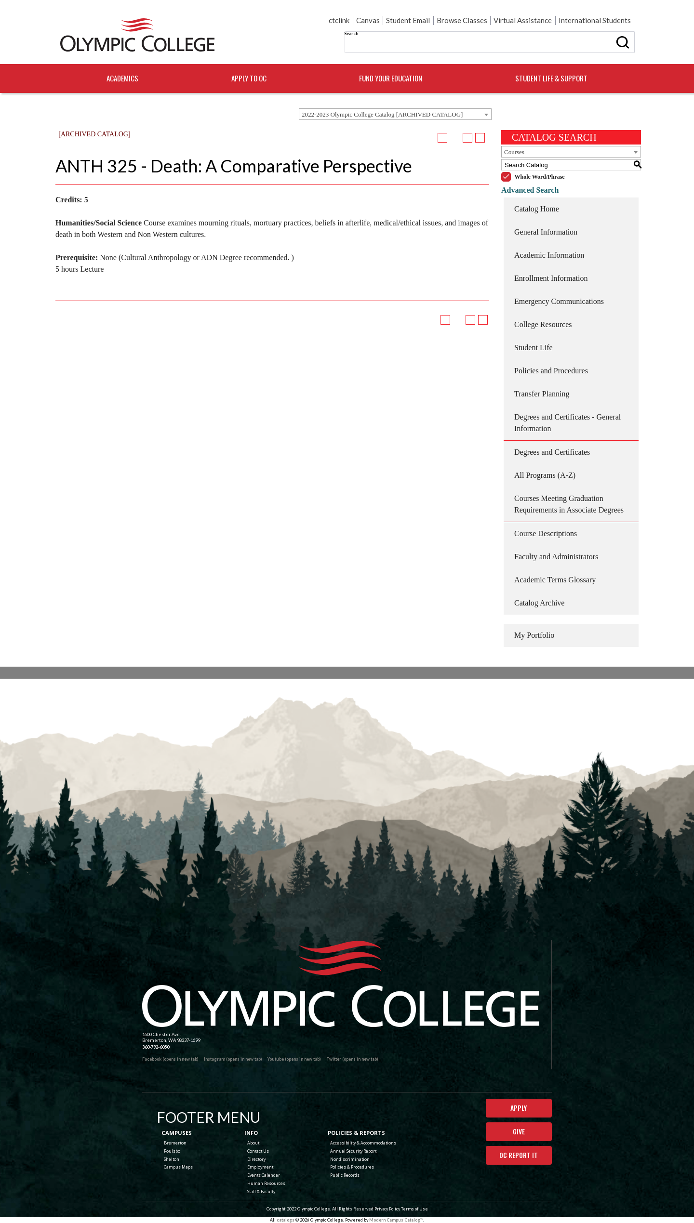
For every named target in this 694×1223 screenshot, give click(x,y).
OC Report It (518, 1155)
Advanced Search (530, 190)
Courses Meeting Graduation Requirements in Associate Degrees (569, 504)
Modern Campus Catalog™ (396, 1220)
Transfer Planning (542, 394)
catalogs (285, 1220)
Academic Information (549, 255)
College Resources (543, 324)
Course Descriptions (545, 533)
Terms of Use (414, 1208)
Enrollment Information (550, 278)
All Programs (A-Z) (544, 475)
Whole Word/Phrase (540, 176)
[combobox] (395, 114)
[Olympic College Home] (340, 984)
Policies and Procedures (551, 371)
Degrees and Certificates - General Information (567, 423)
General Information (545, 232)
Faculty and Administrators (556, 556)
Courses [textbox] (514, 152)
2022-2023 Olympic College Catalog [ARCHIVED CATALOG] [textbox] (382, 114)
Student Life (533, 347)
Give (519, 1131)
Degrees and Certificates (552, 452)
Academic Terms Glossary (555, 580)
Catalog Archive (539, 603)
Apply (518, 1108)
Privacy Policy (387, 1208)
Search (351, 33)
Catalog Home (536, 209)
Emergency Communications (559, 301)
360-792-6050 (155, 1047)
